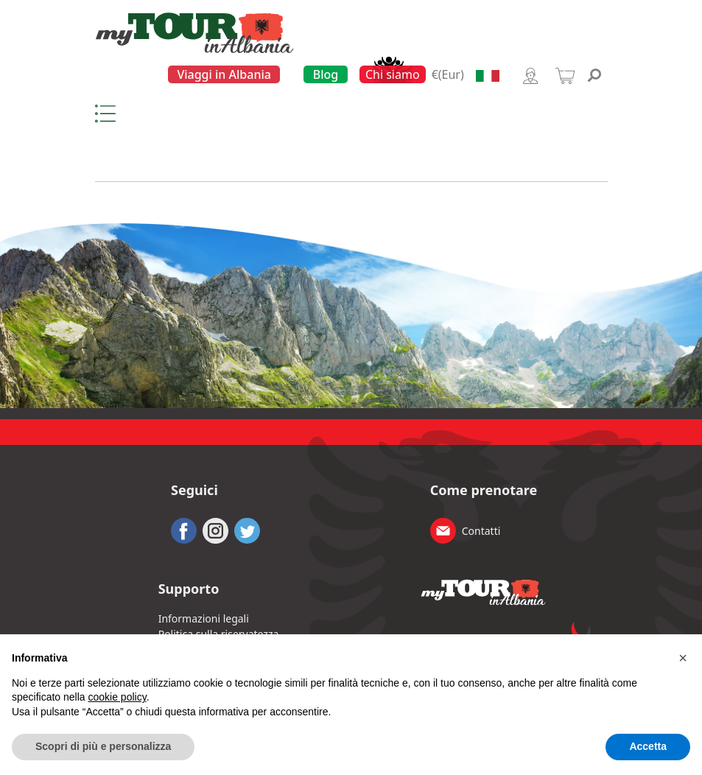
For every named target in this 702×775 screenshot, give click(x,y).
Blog (325, 74)
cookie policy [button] (117, 697)
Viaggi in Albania (224, 74)
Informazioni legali (203, 618)
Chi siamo (392, 74)
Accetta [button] (648, 746)
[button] (683, 658)
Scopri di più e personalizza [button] (103, 746)
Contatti (481, 531)
